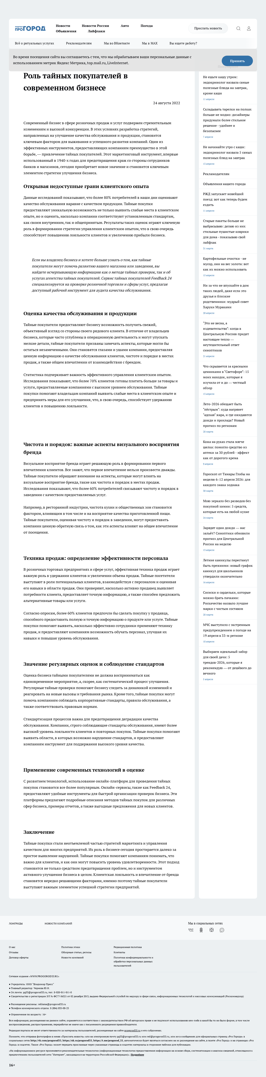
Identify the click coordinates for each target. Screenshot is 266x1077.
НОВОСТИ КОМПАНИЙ (58, 923)
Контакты (119, 952)
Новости (63, 26)
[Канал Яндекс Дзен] (211, 930)
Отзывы (13, 952)
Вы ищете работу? (183, 43)
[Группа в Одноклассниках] (201, 930)
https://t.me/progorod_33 (108, 1040)
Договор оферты (18, 957)
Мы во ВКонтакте (117, 43)
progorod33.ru (132, 1030)
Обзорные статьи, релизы (76, 952)
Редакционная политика (128, 947)
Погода (147, 26)
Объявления (66, 31)
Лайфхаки (96, 31)
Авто (125, 26)
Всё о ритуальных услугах (34, 43)
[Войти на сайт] (249, 28)
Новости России (95, 26)
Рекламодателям (79, 43)
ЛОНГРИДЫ (16, 923)
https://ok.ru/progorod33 (77, 1040)
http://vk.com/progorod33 (46, 1040)
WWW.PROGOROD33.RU (44, 976)
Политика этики (70, 947)
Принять (237, 61)
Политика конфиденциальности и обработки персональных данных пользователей (133, 961)
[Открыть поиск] (238, 28)
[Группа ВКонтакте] (191, 930)
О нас (12, 947)
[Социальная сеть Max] (222, 930)
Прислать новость (208, 28)
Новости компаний (72, 957)
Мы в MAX (150, 43)
